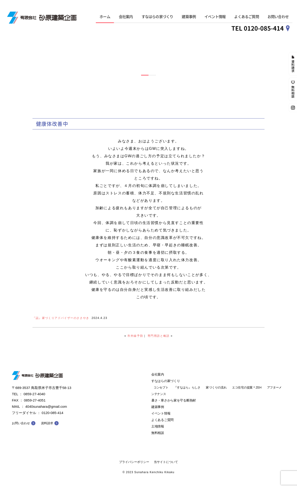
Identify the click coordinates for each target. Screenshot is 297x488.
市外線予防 (135, 335)
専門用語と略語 (159, 335)
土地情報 (157, 426)
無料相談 (157, 433)
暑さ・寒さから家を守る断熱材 (173, 400)
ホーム (105, 17)
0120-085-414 (52, 413)
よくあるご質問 (246, 17)
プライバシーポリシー (134, 462)
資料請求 (47, 423)
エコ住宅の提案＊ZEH (246, 387)
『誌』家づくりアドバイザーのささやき (60, 318)
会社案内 (126, 17)
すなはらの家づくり (157, 17)
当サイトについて (166, 462)
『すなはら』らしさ (187, 387)
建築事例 (189, 17)
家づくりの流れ (216, 387)
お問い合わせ (278, 17)
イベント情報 (215, 17)
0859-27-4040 (34, 394)
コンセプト (161, 387)
